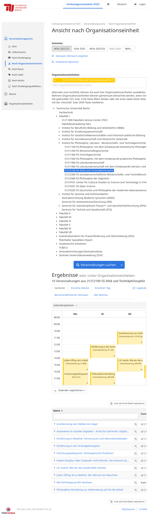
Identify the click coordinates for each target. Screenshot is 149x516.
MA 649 (111, 377)
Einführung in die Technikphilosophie (110, 346)
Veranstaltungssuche (18, 38)
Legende (139, 288)
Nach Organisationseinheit (24, 63)
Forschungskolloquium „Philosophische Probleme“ (85, 453)
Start (12, 46)
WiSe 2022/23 (61, 48)
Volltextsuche (16, 52)
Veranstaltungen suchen (96, 265)
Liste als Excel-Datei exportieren (128, 403)
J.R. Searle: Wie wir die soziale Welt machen (81, 467)
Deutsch (122, 4)
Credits (143, 509)
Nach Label (15, 74)
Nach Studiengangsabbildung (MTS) (25, 86)
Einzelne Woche (80, 288)
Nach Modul (15, 80)
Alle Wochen (101, 295)
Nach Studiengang (19, 57)
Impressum (128, 509)
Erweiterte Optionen (65, 61)
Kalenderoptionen (64, 305)
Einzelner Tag (102, 288)
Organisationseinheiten (18, 103)
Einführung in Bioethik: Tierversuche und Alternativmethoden (92, 438)
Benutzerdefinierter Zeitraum (71, 295)
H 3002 (83, 363)
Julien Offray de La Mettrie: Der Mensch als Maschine (87, 475)
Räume (9, 93)
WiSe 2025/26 (97, 48)
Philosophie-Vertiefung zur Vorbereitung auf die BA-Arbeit (90, 489)
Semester (57, 43)
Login (139, 4)
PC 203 (111, 350)
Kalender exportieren (69, 390)
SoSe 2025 (79, 48)
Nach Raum (15, 69)
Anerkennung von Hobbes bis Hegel (77, 424)
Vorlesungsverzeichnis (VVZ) (82, 4)
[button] (87, 369)
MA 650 (138, 363)
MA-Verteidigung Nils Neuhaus (74, 482)
